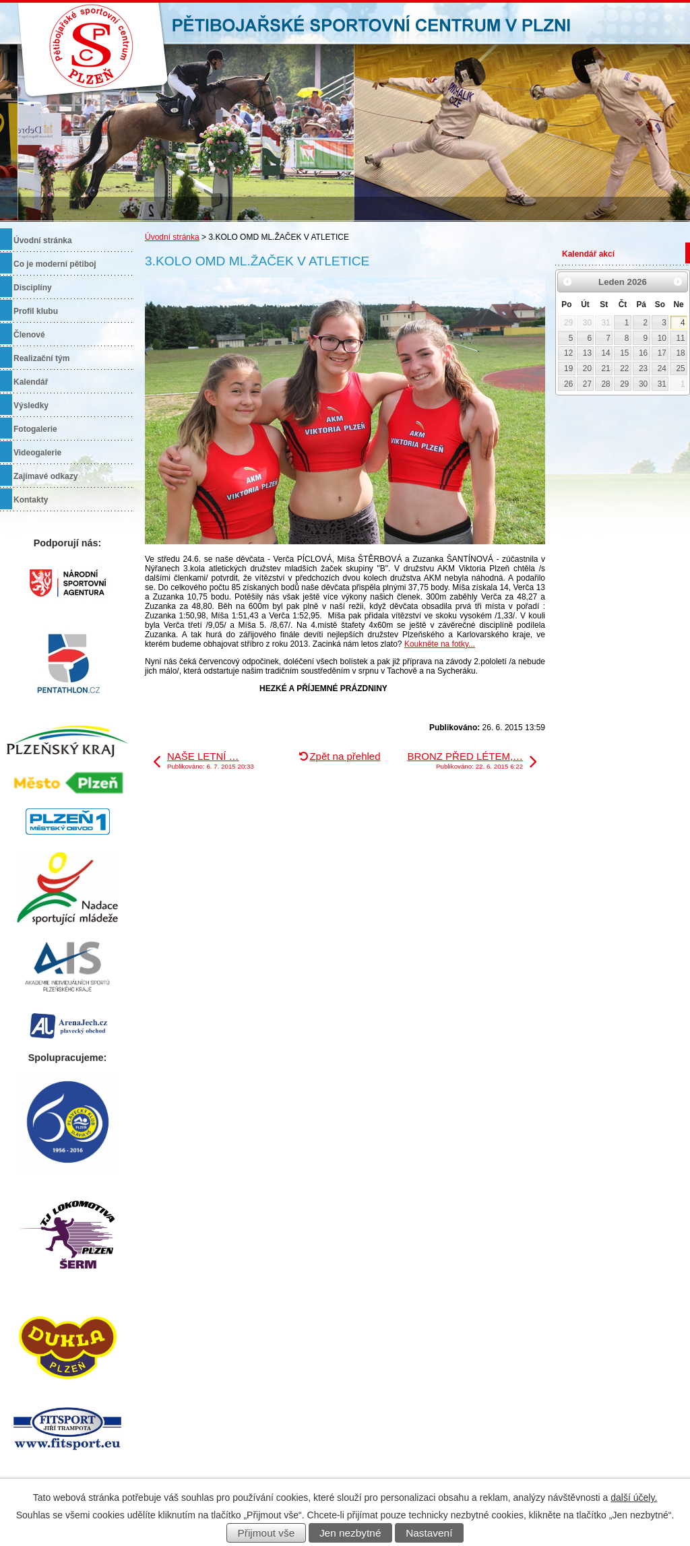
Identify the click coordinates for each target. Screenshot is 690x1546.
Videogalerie (37, 452)
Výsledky (31, 405)
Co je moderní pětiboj (54, 264)
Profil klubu (35, 311)
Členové (29, 335)
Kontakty (30, 500)
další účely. (633, 1497)
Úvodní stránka (172, 237)
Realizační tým (41, 358)
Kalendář (30, 382)
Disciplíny (32, 287)
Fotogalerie (35, 429)
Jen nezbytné (350, 1533)
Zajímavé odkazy (45, 476)
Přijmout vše (266, 1533)
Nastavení (429, 1533)
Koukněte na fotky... (439, 644)
